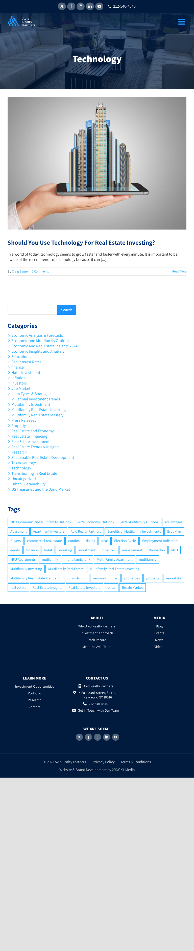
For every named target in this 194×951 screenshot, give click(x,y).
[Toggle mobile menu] (182, 22)
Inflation (18, 377)
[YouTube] (115, 737)
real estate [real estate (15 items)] (18, 587)
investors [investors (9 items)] (109, 550)
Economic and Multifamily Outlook (40, 340)
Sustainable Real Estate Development (42, 457)
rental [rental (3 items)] (111, 587)
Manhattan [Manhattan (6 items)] (157, 550)
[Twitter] (79, 737)
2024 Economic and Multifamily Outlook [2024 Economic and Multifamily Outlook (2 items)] (40, 521)
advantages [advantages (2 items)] (173, 521)
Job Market (20, 388)
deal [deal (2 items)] (104, 540)
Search (66, 309)
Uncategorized (23, 478)
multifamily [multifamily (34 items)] (147, 559)
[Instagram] (97, 737)
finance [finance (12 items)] (32, 550)
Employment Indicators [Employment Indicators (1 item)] (160, 540)
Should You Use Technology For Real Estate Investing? (81, 242)
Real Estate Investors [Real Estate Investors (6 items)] (84, 587)
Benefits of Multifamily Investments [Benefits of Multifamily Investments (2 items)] (134, 531)
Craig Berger (20, 271)
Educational (21, 356)
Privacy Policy (104, 761)
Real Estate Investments (31, 441)
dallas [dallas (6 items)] (90, 540)
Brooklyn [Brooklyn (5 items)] (174, 531)
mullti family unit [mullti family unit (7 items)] (77, 559)
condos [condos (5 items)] (74, 540)
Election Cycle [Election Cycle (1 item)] (125, 540)
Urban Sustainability (28, 484)
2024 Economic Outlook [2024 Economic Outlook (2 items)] (96, 521)
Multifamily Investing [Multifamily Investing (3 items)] (26, 568)
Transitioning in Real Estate (34, 473)
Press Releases (23, 420)
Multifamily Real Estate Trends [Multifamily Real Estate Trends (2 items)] (33, 578)
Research (19, 452)
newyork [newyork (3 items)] (99, 578)
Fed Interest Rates (26, 362)
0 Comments (40, 271)
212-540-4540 (122, 6)
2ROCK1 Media (123, 769)
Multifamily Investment (30, 404)
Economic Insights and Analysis (37, 351)
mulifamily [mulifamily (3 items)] (50, 559)
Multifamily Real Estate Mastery (37, 415)
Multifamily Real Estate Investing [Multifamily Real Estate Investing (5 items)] (114, 568)
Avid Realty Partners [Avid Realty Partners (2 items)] (86, 531)
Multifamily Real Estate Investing (38, 409)
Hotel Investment (25, 372)
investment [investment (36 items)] (86, 550)
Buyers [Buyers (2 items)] (15, 540)
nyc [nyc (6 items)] (115, 578)
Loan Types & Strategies (31, 393)
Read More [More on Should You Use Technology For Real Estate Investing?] (179, 271)
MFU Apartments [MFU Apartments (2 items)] (23, 559)
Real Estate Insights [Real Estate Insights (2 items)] (47, 587)
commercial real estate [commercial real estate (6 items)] (44, 540)
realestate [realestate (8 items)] (173, 578)
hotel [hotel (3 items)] (48, 550)
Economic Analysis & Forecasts (37, 335)
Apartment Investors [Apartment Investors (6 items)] (48, 531)
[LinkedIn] (106, 737)
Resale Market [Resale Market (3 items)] (132, 587)
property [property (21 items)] (153, 578)
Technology (21, 468)
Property (18, 425)
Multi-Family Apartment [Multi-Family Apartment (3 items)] (115, 559)
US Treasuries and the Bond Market (40, 489)
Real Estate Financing (29, 436)
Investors (19, 383)
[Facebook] (88, 737)
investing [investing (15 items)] (65, 550)
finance (17, 367)
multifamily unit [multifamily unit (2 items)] (74, 578)
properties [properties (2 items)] (132, 578)
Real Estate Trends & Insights (35, 446)
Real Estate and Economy (32, 431)
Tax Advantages (24, 462)
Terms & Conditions (135, 761)
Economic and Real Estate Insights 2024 (44, 346)
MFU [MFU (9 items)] (174, 550)
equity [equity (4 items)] (15, 550)
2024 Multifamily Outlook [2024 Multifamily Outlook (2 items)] (139, 521)
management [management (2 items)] (132, 550)
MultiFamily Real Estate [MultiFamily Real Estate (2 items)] (66, 568)
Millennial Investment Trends (35, 399)
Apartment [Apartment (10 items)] (18, 531)
